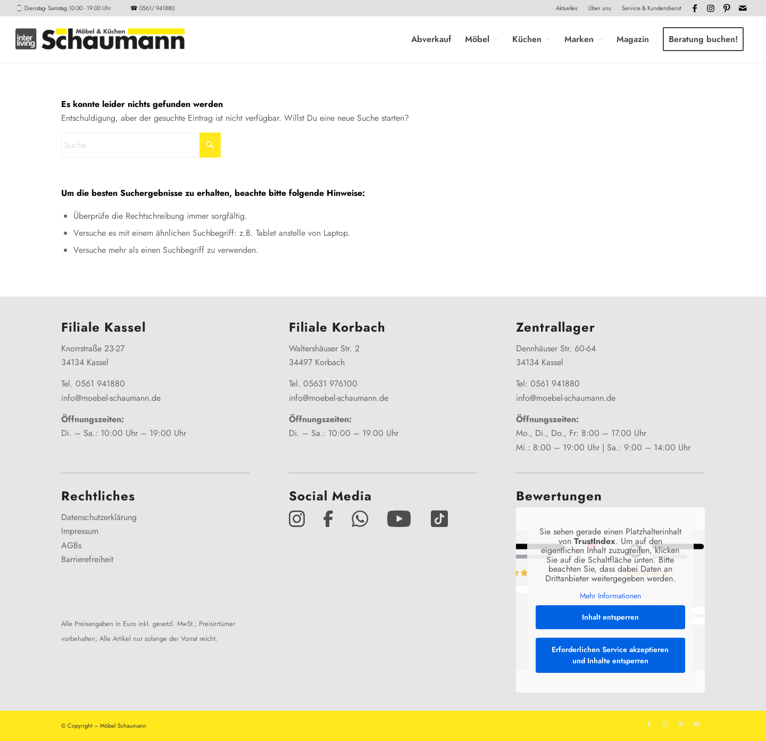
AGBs (71, 545)
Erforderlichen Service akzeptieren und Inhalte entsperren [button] (610, 655)
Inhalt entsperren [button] (610, 617)
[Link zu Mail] (743, 8)
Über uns (599, 8)
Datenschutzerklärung (99, 517)
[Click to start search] (210, 145)
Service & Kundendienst (651, 8)
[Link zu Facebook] (694, 8)
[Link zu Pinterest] (726, 8)
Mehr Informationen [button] (610, 597)
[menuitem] (567, 8)
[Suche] (141, 145)
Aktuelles (566, 8)
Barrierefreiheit (87, 559)
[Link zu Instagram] (710, 8)
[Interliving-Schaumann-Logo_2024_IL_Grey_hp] (100, 39)
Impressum (79, 531)
